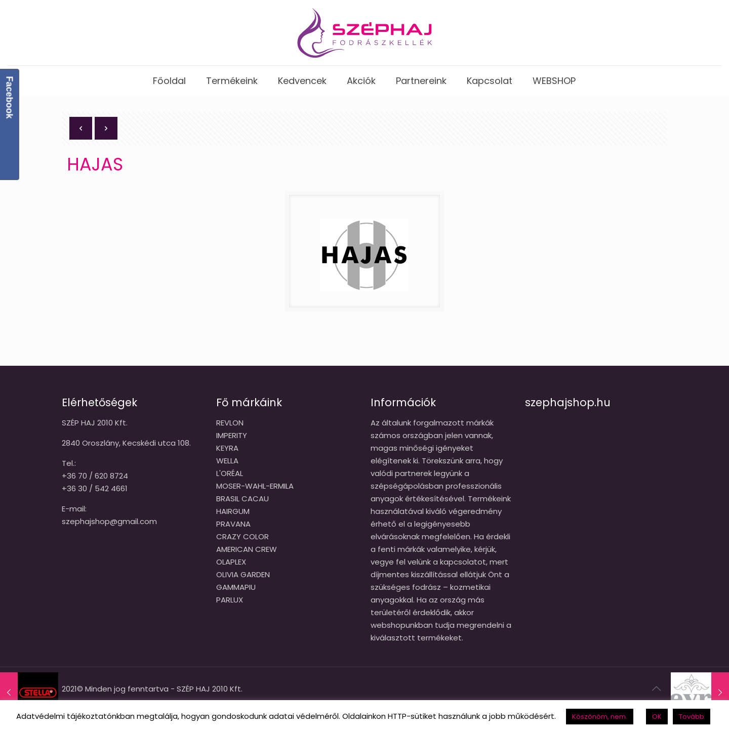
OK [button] (657, 716)
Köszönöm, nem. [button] (599, 716)
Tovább (691, 716)
